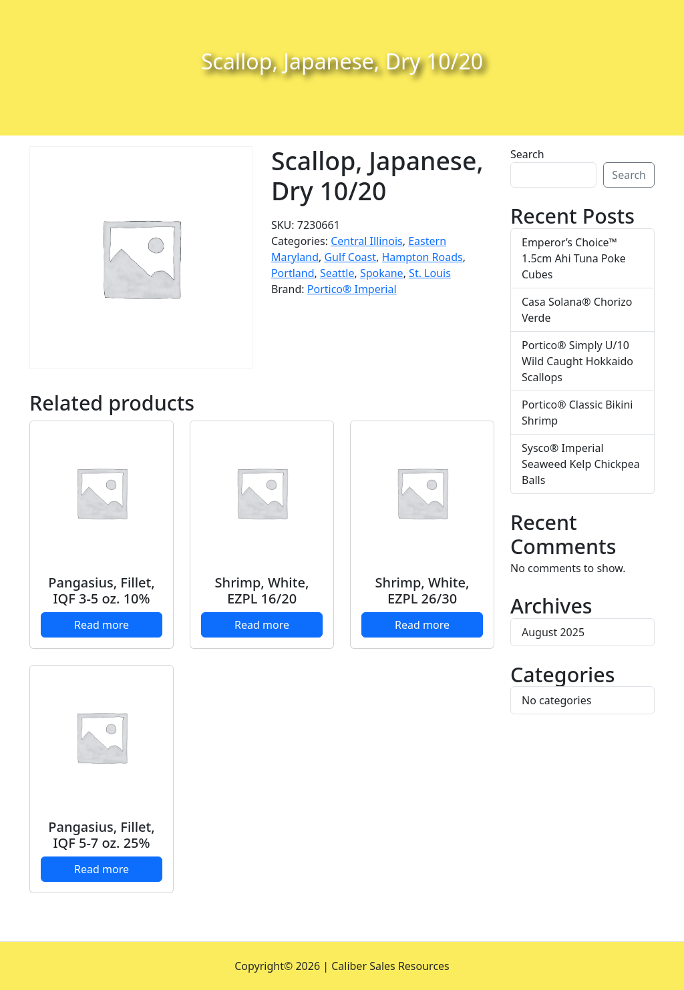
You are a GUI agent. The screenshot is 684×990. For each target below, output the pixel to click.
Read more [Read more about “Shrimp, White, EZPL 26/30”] (422, 624)
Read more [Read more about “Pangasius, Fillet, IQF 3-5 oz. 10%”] (101, 624)
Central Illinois (367, 241)
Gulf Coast (350, 257)
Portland (293, 273)
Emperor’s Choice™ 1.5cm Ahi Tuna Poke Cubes (574, 258)
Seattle (337, 273)
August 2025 (553, 632)
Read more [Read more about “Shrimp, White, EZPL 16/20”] (261, 624)
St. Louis (430, 273)
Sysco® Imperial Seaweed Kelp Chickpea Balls (581, 464)
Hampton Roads (421, 257)
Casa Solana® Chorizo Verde (577, 309)
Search (527, 154)
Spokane (381, 273)
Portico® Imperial (352, 289)
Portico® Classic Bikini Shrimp (577, 412)
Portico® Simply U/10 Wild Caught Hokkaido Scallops (577, 361)
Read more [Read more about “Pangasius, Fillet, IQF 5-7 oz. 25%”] (101, 869)
